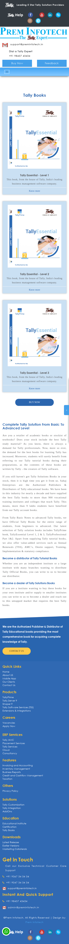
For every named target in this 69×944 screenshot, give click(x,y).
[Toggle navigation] (6, 72)
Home (6, 671)
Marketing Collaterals (15, 849)
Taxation (7, 778)
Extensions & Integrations (17, 710)
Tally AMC (8, 739)
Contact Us (9, 685)
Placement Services (14, 743)
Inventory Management (16, 768)
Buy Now (17, 63)
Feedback (52, 63)
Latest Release (11, 842)
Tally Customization (13, 804)
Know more (34, 191)
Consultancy (10, 753)
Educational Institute (14, 823)
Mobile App (9, 678)
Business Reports (12, 772)
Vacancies (9, 722)
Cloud (6, 749)
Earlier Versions (11, 845)
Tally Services (10, 746)
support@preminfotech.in (22, 888)
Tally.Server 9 (10, 700)
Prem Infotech (34, 922)
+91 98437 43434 (15, 901)
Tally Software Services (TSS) (18, 707)
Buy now (34, 402)
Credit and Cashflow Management (23, 775)
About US (8, 675)
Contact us (16, 651)
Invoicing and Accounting (18, 765)
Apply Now (9, 726)
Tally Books (9, 830)
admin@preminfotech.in (23, 907)
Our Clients (9, 681)
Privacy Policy (10, 790)
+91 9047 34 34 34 (16, 882)
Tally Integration (12, 808)
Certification (10, 826)
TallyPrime (8, 697)
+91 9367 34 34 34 (16, 876)
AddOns (7, 811)
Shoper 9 (8, 703)
